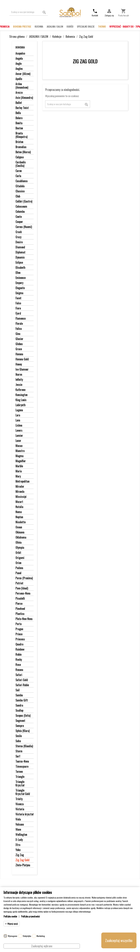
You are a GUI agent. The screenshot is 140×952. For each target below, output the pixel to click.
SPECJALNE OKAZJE (85, 26)
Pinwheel (20, 609)
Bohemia (20, 47)
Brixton (19, 142)
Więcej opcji (12, 923)
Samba (19, 695)
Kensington (21, 395)
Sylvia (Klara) (22, 731)
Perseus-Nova (22, 593)
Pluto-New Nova (23, 619)
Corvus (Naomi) (23, 227)
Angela (19, 59)
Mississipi (20, 497)
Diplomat (20, 252)
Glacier (19, 339)
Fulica (18, 329)
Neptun (19, 517)
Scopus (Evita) (22, 716)
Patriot (19, 583)
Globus (19, 344)
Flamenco (20, 319)
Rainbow (19, 649)
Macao (18, 446)
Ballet (18, 103)
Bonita (18, 123)
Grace (18, 349)
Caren (18, 171)
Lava (17, 420)
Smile (18, 736)
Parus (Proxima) (24, 578)
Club (17, 196)
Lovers (18, 431)
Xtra (17, 845)
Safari (18, 675)
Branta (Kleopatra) (21, 135)
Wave (18, 830)
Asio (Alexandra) (24, 98)
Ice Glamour (21, 369)
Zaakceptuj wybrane (41, 946)
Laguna (19, 410)
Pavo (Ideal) (21, 588)
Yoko (17, 850)
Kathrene (20, 390)
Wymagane (12, 935)
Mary (18, 476)
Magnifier (20, 461)
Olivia (18, 543)
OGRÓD (69, 26)
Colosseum (21, 207)
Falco (18, 303)
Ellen (17, 273)
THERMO (102, 26)
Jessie (18, 385)
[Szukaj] (28, 12)
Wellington (21, 835)
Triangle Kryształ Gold (22, 792)
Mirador (19, 487)
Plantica (19, 614)
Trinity (19, 799)
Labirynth (20, 405)
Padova (19, 568)
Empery (19, 283)
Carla (18, 176)
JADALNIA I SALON (55, 26)
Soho (18, 741)
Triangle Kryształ (19, 783)
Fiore (18, 308)
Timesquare (21, 767)
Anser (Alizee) (22, 74)
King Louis (20, 400)
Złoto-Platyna (22, 865)
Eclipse (19, 263)
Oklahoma (20, 537)
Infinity (19, 380)
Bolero (18, 118)
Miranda (19, 492)
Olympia (19, 548)
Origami (19, 558)
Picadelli (20, 599)
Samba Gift (21, 700)
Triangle (19, 777)
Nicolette (20, 522)
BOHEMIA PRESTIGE (22, 26)
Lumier (19, 436)
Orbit (18, 553)
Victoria (19, 809)
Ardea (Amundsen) (21, 86)
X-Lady (19, 840)
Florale (19, 324)
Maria (18, 471)
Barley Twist (22, 108)
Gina (17, 334)
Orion (18, 563)
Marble (19, 466)
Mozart (19, 502)
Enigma (19, 293)
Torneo (19, 772)
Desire (19, 242)
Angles (19, 69)
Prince (18, 634)
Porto (18, 624)
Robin (18, 655)
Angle (18, 64)
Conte (18, 217)
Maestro (19, 451)
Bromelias (20, 147)
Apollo (18, 79)
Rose (18, 665)
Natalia (19, 507)
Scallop (19, 711)
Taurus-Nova (22, 761)
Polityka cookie (10, 916)
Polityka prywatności (30, 916)
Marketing (41, 935)
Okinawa (19, 532)
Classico (19, 191)
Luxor (18, 441)
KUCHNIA (39, 26)
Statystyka (27, 935)
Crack (18, 232)
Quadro (19, 644)
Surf (17, 756)
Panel (18, 573)
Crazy (18, 237)
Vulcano (19, 824)
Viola (18, 819)
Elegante (20, 288)
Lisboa (18, 425)
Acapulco (20, 53)
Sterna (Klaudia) (24, 746)
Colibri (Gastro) (23, 201)
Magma (19, 456)
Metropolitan (22, 481)
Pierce (18, 604)
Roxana (19, 670)
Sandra (19, 705)
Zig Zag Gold (22, 860)
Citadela (19, 186)
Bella (18, 113)
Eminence (20, 278)
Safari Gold (21, 680)
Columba (20, 212)
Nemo (18, 512)
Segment (20, 721)
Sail (17, 690)
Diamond (20, 247)
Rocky (18, 660)
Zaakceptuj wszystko (118, 940)
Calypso (19, 157)
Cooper (19, 222)
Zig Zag (19, 855)
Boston (19, 128)
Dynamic (20, 257)
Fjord (18, 313)
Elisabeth (20, 268)
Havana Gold (22, 359)
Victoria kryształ (24, 814)
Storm (18, 751)
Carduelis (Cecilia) (20, 164)
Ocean (18, 527)
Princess (20, 639)
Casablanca (21, 181)
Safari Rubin (22, 685)
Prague (19, 629)
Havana (19, 354)
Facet (18, 298)
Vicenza (19, 804)
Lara (17, 415)
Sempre (19, 726)
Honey (18, 364)
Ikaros (18, 375)
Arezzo (19, 93)
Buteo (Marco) (23, 152)
